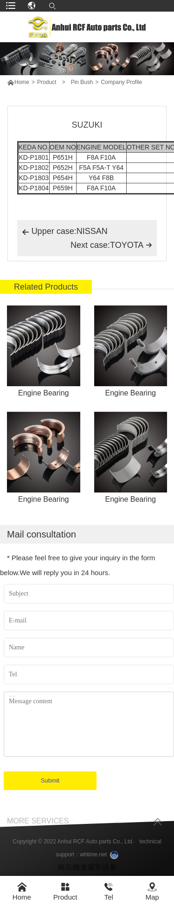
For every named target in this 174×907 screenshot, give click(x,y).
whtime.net (93, 859)
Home (21, 82)
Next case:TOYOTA (111, 245)
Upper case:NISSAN (65, 232)
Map (152, 891)
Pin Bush (82, 82)
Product (46, 82)
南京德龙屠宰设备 (87, 872)
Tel (109, 891)
